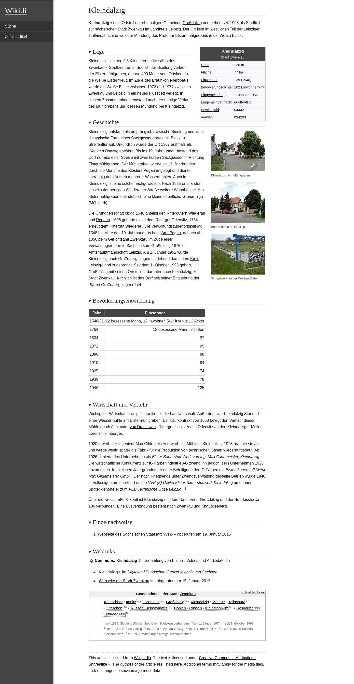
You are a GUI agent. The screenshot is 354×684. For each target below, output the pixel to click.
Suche (10, 26)
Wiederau (196, 213)
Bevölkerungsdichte (216, 87)
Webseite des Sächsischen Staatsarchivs (133, 534)
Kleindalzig (108, 572)
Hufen (178, 321)
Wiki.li (16, 10)
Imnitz (131, 602)
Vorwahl (207, 117)
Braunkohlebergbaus (170, 80)
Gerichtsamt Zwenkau (127, 239)
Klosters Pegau (141, 170)
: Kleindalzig (116, 560)
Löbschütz (151, 602)
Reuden (103, 220)
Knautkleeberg (214, 506)
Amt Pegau (171, 233)
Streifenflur (98, 144)
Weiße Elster (230, 35)
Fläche (206, 72)
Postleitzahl (210, 110)
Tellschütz (237, 602)
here (178, 664)
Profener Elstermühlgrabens (183, 35)
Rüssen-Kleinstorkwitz (149, 608)
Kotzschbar (113, 602)
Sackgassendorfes (147, 138)
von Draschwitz (143, 427)
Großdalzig (192, 23)
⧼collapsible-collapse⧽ (253, 592)
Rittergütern (177, 213)
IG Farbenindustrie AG (168, 463)
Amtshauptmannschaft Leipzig (115, 252)
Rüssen (195, 608)
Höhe (205, 65)
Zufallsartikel (16, 37)
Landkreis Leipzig (165, 29)
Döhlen (180, 608)
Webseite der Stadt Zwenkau (124, 581)
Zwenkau (136, 29)
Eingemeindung (213, 95)
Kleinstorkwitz (216, 608)
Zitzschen (114, 608)
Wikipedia (142, 658)
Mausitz (218, 602)
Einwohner (209, 80)
